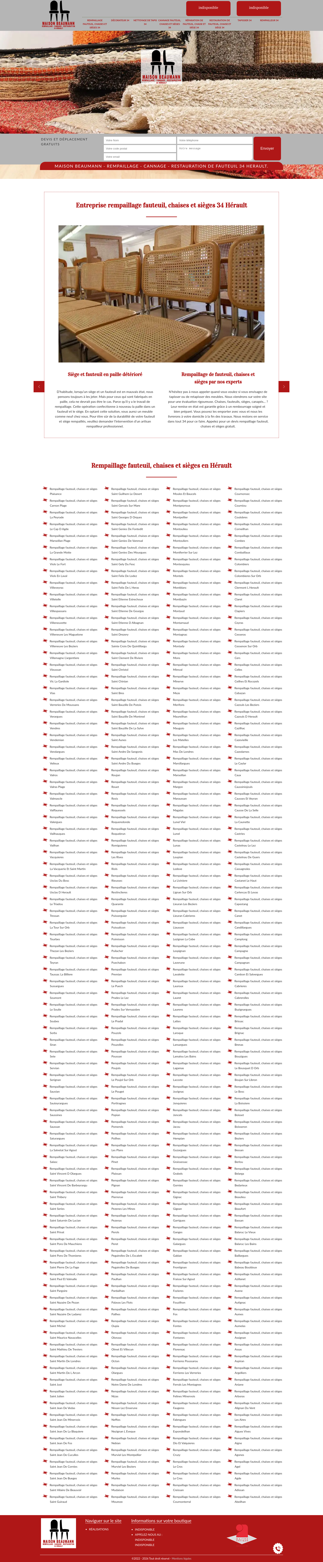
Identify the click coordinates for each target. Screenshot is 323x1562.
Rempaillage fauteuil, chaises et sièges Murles (131, 1475)
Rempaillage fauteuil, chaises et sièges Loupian (193, 854)
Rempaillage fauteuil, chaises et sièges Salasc (70, 1159)
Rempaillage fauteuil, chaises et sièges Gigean (193, 1205)
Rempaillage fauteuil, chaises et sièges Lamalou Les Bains (193, 1053)
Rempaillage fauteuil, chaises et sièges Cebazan (254, 690)
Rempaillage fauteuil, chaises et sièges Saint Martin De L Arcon (70, 1369)
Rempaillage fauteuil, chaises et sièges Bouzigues (254, 1053)
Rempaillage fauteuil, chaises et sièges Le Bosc (254, 1088)
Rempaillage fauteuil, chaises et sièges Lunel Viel (193, 819)
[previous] (39, 386)
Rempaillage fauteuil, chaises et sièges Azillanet (254, 1276)
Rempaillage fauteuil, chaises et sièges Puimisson (131, 936)
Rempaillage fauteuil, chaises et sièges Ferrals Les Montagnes (193, 1381)
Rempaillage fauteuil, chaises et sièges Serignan (70, 1076)
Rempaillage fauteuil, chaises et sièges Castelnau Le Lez (254, 842)
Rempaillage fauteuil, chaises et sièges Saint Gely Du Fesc (131, 561)
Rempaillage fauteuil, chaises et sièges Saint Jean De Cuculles (70, 1452)
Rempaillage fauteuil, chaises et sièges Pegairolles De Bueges (131, 1264)
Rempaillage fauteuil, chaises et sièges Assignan (254, 1334)
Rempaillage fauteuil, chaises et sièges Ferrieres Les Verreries (193, 1369)
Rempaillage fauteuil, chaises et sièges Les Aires (254, 1416)
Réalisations (99, 1529)
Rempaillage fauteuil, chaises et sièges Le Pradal (131, 1018)
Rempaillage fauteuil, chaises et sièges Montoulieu (193, 526)
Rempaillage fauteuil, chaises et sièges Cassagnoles (254, 866)
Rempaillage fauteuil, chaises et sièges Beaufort (254, 1205)
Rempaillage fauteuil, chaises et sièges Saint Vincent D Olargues (70, 1170)
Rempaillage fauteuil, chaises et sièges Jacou (193, 1123)
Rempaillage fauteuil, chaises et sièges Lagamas (193, 1065)
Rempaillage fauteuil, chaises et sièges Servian (70, 1065)
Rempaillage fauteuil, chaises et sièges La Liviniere (193, 877)
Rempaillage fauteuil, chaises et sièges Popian (131, 1112)
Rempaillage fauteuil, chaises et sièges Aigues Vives (254, 1428)
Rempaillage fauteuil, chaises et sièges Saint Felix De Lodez (131, 573)
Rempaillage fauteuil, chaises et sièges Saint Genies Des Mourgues (131, 549)
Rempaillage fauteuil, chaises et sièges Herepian (193, 1135)
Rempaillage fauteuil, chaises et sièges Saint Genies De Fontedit (131, 526)
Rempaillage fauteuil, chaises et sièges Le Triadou (70, 901)
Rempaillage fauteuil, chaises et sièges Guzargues (193, 1147)
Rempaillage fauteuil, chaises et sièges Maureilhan (193, 713)
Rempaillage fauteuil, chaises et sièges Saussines (70, 1112)
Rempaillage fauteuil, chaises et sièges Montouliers (193, 537)
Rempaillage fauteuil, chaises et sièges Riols (131, 866)
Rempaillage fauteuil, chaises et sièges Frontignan (193, 1264)
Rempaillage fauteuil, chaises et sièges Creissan (193, 1487)
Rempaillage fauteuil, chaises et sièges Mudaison (131, 1487)
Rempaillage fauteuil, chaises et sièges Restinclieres (131, 889)
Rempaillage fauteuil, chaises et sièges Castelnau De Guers (254, 854)
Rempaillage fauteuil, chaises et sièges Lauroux (193, 983)
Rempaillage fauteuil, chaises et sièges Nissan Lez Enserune (131, 1405)
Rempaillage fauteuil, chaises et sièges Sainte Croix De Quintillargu (131, 643)
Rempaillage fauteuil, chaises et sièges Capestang (254, 901)
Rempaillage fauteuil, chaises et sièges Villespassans (70, 608)
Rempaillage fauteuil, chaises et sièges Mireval (193, 666)
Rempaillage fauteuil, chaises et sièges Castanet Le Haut (254, 877)
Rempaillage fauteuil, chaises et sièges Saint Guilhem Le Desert (131, 491)
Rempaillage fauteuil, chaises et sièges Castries (254, 830)
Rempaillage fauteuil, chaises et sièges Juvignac (193, 1088)
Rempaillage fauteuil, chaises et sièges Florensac (193, 1346)
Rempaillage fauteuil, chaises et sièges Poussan (131, 1053)
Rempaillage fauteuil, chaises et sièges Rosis (131, 795)
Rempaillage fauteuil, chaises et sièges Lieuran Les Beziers (193, 901)
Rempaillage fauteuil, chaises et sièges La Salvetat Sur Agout (70, 1147)
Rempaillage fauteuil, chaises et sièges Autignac (254, 1299)
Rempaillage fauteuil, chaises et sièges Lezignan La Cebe (193, 936)
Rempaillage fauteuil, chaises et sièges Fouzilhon (193, 1299)
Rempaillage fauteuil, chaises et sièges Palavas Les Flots (131, 1299)
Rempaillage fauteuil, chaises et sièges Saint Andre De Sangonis (131, 748)
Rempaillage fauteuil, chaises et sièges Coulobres (254, 514)
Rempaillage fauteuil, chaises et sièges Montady (193, 643)
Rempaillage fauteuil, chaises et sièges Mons (193, 655)
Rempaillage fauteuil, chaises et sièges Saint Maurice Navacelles (70, 1334)
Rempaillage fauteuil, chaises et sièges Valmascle (70, 795)
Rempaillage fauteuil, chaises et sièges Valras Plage (70, 784)
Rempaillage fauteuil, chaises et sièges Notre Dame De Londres (131, 1381)
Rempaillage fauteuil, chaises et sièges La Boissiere (254, 1100)
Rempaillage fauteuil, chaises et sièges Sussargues (70, 983)
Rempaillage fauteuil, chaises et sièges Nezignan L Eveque (131, 1428)
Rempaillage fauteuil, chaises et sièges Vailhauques (70, 830)
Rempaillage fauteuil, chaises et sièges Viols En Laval (70, 573)
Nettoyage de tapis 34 (145, 22)
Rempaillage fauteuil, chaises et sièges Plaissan (131, 1170)
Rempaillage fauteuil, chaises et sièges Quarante (131, 901)
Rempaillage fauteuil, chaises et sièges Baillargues (254, 1252)
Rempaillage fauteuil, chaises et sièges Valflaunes (70, 807)
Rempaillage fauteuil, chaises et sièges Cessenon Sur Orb (254, 643)
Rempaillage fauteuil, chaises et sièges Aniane (254, 1381)
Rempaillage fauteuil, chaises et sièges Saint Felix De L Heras (131, 584)
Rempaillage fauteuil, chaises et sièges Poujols (131, 1065)
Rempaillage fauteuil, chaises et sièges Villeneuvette (70, 619)
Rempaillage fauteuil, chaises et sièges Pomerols (131, 1123)
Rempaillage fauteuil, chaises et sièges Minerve (193, 678)
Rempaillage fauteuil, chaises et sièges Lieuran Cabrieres (193, 912)
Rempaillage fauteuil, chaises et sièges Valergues (70, 819)
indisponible (144, 1539)
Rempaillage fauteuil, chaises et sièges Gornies (193, 1182)
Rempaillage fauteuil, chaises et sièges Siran (70, 1041)
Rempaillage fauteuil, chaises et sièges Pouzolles (131, 1041)
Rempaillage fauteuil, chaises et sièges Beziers (254, 1135)
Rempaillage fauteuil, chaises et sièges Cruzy (193, 1452)
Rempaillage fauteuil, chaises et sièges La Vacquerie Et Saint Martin (70, 866)
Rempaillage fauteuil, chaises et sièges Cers (254, 655)
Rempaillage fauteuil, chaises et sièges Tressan (70, 912)
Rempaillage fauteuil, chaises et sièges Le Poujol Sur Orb (131, 1076)
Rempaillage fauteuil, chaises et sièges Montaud (193, 608)
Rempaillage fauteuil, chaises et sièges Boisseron (254, 1123)
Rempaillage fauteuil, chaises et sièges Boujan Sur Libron (254, 1076)
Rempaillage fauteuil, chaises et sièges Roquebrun (131, 830)
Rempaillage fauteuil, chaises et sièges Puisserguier (131, 912)
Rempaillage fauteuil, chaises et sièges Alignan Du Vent (254, 1405)
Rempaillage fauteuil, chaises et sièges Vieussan (70, 666)
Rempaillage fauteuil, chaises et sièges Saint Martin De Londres (70, 1358)
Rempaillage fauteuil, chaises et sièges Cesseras (254, 631)
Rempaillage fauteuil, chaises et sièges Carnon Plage (70, 502)
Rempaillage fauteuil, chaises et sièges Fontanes (193, 1334)
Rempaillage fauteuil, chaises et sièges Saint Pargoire (70, 1287)
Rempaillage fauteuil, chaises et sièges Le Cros (193, 1463)
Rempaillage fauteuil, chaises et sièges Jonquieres (193, 1100)
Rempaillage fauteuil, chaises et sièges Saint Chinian (131, 678)
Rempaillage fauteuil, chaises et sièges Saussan (70, 1123)
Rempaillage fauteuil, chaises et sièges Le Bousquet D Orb (254, 1065)
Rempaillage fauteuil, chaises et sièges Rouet (131, 784)
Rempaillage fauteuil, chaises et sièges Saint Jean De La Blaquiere (70, 1428)
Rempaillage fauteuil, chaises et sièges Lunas (193, 842)
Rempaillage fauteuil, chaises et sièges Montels (193, 573)
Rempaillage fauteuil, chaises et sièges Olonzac (131, 1334)
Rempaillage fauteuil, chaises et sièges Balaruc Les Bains (254, 1241)
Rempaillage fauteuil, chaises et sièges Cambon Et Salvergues (254, 971)
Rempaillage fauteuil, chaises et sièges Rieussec (131, 877)
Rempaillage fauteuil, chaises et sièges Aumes (254, 1311)
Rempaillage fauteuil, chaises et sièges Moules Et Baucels (193, 491)
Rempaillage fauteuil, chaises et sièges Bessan (254, 1147)
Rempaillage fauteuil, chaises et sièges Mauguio (193, 725)
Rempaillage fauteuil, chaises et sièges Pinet (131, 1159)
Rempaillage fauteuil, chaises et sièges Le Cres (193, 1475)
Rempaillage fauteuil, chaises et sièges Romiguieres (131, 842)
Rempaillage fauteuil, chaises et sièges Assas (254, 1346)
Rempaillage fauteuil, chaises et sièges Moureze (131, 1498)
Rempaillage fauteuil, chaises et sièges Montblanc (193, 584)
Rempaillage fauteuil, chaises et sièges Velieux (70, 760)
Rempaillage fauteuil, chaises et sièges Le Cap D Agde (70, 526)
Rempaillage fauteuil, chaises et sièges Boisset (254, 1112)
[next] (284, 386)
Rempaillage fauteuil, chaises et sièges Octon (131, 1358)
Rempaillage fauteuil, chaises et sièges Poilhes (131, 1135)
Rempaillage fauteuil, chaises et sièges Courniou (254, 502)
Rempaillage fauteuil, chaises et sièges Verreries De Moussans (70, 701)
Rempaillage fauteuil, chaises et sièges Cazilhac (254, 725)
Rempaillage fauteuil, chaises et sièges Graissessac (193, 1159)
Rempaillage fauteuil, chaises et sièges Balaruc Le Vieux (254, 1229)
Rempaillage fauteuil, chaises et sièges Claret (254, 596)
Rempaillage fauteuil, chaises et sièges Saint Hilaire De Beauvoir (70, 1487)
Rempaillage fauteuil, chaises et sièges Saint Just (70, 1381)
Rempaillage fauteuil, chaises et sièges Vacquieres (70, 854)
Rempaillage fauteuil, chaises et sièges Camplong (254, 936)
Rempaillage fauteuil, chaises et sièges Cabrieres (254, 983)
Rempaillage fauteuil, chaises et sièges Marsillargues (193, 760)
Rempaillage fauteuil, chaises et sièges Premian (131, 971)
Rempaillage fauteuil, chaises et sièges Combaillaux (254, 549)
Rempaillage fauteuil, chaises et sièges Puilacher (131, 948)
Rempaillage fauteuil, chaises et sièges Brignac (254, 1030)
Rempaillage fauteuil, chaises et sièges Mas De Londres (193, 748)
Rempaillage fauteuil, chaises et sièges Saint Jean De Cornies (70, 1463)
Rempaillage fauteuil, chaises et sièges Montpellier (193, 514)
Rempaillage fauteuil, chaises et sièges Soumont (70, 994)
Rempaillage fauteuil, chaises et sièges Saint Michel (70, 1323)
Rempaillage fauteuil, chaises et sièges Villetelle (70, 596)
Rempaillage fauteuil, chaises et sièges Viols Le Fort (70, 561)
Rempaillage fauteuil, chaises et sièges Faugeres (193, 1405)
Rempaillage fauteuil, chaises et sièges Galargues (193, 1241)
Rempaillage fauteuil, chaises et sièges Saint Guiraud (70, 1498)
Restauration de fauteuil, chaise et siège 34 (219, 24)
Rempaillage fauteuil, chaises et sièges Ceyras (254, 619)
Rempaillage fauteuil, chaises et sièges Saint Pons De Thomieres (70, 1252)
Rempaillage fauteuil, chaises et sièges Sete (70, 1053)
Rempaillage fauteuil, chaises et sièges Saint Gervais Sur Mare (131, 502)
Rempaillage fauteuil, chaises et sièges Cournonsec (254, 491)
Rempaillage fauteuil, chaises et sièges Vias (70, 690)
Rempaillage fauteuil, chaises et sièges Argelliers (254, 1369)
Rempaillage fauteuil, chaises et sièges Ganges (193, 1229)
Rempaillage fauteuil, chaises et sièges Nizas (131, 1393)
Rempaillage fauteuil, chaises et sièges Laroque (193, 1030)
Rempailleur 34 (269, 20)
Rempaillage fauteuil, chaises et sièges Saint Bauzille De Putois (131, 701)
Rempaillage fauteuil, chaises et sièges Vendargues (70, 748)
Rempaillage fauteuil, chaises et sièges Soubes (70, 1018)
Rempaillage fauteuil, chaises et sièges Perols (131, 1229)
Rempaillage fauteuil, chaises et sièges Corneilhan (254, 526)
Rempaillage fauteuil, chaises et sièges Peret (131, 1241)
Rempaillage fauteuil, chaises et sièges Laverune (193, 959)
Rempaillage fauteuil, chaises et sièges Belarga (254, 1170)
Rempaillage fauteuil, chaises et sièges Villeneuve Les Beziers (70, 643)
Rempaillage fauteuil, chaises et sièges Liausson (193, 924)
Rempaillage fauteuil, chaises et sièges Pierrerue (131, 1194)
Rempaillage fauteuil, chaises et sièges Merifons (193, 701)
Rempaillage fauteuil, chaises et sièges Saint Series (70, 1205)
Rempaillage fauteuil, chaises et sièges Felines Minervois (193, 1393)
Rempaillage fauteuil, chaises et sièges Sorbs (70, 1030)
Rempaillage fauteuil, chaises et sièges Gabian (193, 1252)
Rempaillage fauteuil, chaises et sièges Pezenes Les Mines (131, 1205)
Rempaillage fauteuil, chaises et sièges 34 (95, 24)
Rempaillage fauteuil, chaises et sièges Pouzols (131, 1030)
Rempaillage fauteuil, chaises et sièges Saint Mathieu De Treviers (70, 1346)
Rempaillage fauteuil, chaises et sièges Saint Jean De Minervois (70, 1416)
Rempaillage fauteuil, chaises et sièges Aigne (254, 1440)
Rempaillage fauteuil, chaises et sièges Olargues (131, 1369)
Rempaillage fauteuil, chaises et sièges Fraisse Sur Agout (193, 1276)
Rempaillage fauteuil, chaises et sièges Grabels (193, 1170)
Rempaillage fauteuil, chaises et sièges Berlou (254, 1159)
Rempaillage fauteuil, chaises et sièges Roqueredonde (131, 819)
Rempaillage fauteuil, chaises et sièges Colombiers (254, 561)
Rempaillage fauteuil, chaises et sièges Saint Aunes (131, 737)
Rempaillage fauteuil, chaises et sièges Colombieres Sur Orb (254, 573)
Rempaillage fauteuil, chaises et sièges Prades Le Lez (131, 994)
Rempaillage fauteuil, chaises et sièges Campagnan (254, 959)
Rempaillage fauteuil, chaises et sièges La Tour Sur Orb (70, 924)
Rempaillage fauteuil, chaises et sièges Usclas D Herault (70, 889)
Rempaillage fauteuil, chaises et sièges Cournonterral (193, 1498)
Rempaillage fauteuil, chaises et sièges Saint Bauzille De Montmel (131, 713)
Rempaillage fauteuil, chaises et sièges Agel (254, 1463)
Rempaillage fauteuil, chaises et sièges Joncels (193, 1112)
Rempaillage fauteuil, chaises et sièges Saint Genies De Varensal (131, 537)
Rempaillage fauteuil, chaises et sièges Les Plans (131, 1147)
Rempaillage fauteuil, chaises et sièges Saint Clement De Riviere (131, 655)
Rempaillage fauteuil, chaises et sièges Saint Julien (70, 1393)
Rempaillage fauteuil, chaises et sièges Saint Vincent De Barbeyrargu (70, 1182)
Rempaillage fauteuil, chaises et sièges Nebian (131, 1440)
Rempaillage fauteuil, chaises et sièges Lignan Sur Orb (193, 889)
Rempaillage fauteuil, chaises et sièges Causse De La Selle (254, 807)
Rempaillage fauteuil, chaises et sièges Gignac (193, 1194)
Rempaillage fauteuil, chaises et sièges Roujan (131, 772)
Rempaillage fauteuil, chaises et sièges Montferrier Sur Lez (193, 549)
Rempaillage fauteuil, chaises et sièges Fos (193, 1311)
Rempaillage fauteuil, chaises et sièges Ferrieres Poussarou (193, 1358)
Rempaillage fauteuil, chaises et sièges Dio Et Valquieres (193, 1440)
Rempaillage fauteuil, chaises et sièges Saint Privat (70, 1229)
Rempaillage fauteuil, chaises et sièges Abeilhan (254, 1498)
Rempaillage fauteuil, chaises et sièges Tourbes (70, 936)
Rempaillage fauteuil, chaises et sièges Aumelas (254, 1323)
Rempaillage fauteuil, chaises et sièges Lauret (193, 994)
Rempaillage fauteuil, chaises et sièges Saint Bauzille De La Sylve (131, 725)
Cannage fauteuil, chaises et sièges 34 (169, 24)
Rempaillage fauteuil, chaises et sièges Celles (254, 666)
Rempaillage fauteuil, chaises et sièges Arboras (254, 1393)
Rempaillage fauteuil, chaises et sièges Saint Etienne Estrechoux (131, 596)
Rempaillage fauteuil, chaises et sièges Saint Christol (131, 666)
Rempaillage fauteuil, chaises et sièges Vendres (70, 725)
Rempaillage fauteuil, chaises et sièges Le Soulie (70, 1006)
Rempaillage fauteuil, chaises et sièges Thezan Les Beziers (70, 948)
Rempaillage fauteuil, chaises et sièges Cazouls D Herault (254, 713)
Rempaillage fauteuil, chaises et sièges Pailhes (131, 1311)
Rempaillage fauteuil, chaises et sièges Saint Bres (131, 690)
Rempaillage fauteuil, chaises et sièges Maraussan (193, 795)
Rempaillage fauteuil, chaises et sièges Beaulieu (254, 1194)
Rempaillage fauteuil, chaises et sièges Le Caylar (254, 760)
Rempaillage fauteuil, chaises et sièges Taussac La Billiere (70, 971)
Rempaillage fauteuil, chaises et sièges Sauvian (70, 1088)
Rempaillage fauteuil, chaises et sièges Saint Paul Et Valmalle (70, 1276)
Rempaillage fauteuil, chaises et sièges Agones (254, 1452)
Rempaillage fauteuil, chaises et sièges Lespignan (193, 948)
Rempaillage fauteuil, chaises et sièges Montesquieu (193, 561)
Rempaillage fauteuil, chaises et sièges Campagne (254, 948)
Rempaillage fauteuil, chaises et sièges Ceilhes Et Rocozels (254, 678)
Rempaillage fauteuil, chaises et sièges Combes (254, 537)
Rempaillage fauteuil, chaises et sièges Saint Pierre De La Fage (70, 1264)
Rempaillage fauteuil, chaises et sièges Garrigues (193, 1217)
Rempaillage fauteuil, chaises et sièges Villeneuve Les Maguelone (70, 631)
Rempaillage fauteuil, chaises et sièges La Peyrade (70, 514)
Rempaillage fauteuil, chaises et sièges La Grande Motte (70, 549)
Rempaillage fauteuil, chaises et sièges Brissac (254, 1018)
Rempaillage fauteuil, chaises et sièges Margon (193, 784)
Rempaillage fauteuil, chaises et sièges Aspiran (254, 1358)
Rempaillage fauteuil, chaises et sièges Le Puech (131, 983)
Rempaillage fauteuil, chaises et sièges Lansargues (193, 1041)
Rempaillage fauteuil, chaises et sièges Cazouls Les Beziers (254, 701)
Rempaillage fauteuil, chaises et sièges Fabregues (193, 1416)
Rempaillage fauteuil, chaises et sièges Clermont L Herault (254, 584)
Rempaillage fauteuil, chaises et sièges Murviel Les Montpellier (131, 1452)
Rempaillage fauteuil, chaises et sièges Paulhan (131, 1276)
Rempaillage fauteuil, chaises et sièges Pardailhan (131, 1287)
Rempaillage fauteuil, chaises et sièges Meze (193, 690)
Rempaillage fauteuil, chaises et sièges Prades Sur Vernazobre (131, 1006)
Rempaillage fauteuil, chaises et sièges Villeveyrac (70, 584)
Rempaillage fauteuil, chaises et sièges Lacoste (193, 1076)
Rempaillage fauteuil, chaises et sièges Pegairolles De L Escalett (131, 1252)
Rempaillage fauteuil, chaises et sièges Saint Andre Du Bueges (131, 760)
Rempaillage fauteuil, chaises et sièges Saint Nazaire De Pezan (70, 1299)
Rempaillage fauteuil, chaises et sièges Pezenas (131, 1217)
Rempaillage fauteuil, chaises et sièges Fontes (193, 1323)
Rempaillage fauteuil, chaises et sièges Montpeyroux (193, 502)
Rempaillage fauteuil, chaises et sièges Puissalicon (131, 924)
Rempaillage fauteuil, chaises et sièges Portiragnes (131, 1100)
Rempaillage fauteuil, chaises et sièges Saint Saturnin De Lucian (70, 1217)
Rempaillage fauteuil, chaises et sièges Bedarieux (254, 1182)
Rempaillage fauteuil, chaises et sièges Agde (254, 1475)
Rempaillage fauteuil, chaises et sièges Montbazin (193, 596)
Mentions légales (181, 1558)
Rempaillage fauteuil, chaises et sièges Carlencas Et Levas (254, 889)
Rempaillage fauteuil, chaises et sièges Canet (254, 912)
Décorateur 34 (120, 20)
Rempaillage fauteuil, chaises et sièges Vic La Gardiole (70, 678)
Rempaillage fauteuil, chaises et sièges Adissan (254, 1487)
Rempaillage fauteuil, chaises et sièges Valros (70, 772)
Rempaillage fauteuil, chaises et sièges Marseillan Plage (70, 537)
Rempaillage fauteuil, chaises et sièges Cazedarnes (254, 748)
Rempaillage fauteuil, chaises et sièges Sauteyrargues (70, 1100)
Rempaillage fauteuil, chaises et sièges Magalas (193, 807)
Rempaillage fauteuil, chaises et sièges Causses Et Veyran (254, 795)
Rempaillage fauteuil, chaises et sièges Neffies (131, 1416)
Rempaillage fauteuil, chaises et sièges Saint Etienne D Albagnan (131, 619)
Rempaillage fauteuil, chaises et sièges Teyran (70, 959)
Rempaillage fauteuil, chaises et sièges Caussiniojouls (254, 784)
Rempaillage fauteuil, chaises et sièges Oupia (131, 1323)
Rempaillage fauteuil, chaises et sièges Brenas (254, 1041)
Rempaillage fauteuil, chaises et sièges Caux (254, 772)
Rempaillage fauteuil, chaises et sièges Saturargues (70, 1135)
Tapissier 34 (245, 20)
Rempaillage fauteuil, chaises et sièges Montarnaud (193, 619)
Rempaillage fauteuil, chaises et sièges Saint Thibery (70, 1194)
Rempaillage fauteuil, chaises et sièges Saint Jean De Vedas (70, 1405)
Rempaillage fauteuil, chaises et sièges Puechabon (131, 959)
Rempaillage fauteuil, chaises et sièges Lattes (193, 1018)
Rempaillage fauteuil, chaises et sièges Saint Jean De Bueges (70, 1475)
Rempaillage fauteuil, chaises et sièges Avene (254, 1287)
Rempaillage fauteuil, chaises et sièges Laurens (193, 1006)
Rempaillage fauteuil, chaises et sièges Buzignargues (254, 1006)
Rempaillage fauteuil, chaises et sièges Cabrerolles (254, 994)
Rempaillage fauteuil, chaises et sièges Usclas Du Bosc (70, 877)
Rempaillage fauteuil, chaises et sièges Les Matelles (193, 737)
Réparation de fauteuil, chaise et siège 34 (194, 24)
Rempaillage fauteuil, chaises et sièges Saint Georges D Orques (131, 514)
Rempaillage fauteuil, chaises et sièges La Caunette (254, 819)
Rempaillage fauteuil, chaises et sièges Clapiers (254, 608)
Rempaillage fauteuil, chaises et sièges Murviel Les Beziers (131, 1463)
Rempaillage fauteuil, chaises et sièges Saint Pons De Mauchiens (70, 1241)
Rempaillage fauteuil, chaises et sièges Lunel (193, 830)
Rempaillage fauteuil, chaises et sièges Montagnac (193, 631)
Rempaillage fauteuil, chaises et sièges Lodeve (193, 866)
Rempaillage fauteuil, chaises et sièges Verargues (70, 713)
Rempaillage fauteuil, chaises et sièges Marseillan (193, 772)
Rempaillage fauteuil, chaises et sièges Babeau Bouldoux (254, 1264)
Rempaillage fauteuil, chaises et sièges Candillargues (254, 924)
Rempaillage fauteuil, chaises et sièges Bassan (254, 1217)
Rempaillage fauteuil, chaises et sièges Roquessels (131, 807)
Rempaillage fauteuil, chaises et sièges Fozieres (193, 1287)
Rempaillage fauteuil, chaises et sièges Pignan (131, 1182)
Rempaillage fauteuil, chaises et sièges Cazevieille (254, 737)
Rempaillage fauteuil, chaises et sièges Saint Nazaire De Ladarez (70, 1311)
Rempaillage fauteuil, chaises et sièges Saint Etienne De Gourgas (131, 608)
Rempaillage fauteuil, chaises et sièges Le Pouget (131, 1088)
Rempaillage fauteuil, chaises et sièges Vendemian (70, 737)
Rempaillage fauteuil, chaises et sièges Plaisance (70, 491)
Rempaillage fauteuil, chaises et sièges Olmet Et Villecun (131, 1346)
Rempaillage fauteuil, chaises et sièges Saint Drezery (131, 631)
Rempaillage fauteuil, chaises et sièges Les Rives (131, 854)
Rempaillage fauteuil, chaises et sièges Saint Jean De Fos (70, 1440)
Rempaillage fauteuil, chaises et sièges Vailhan (70, 842)
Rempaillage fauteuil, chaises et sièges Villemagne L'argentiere (70, 655)
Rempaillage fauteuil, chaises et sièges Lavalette (193, 971)
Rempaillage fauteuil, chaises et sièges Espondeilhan (193, 1428)
